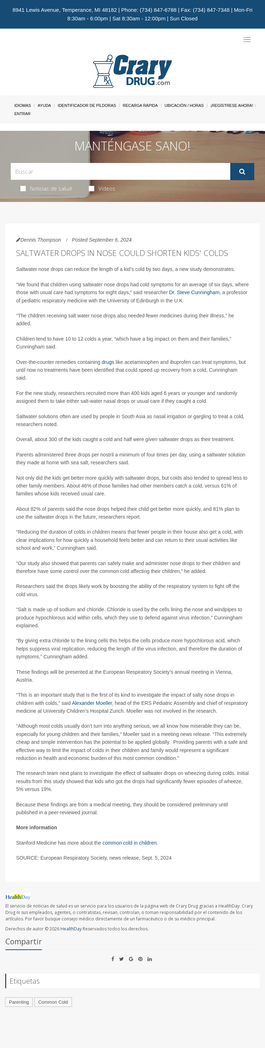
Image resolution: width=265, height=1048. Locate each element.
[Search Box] (120, 171)
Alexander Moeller (92, 703)
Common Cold (53, 1002)
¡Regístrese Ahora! (232, 105)
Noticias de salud (46, 188)
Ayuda (44, 105)
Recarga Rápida (140, 105)
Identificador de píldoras (87, 105)
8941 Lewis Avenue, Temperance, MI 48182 (65, 10)
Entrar (22, 114)
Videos (102, 188)
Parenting (19, 1002)
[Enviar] (242, 171)
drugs (108, 362)
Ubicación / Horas (184, 105)
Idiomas (22, 105)
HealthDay (71, 929)
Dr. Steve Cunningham (194, 292)
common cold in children (129, 843)
